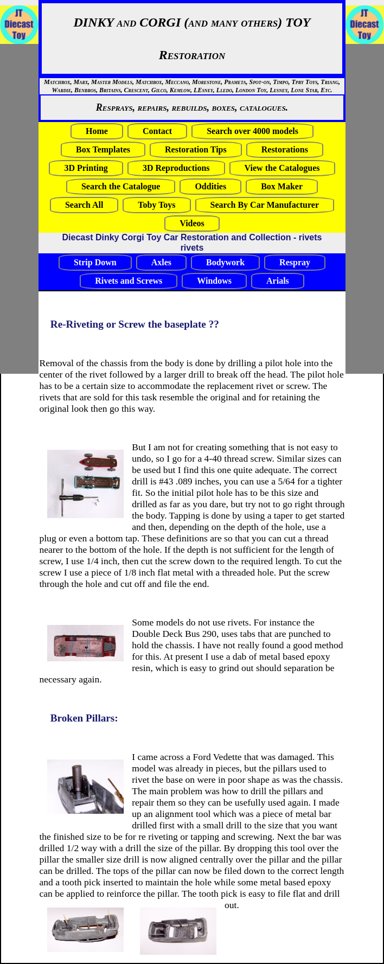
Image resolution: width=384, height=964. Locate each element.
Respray (294, 262)
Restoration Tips (196, 149)
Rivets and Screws (128, 280)
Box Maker (282, 186)
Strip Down (95, 262)
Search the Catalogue (120, 186)
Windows (214, 280)
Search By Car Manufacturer (264, 204)
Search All (84, 204)
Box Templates (103, 149)
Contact (157, 131)
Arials (277, 280)
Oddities (210, 186)
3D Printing (85, 168)
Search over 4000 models (252, 131)
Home (97, 131)
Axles (161, 262)
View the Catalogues (282, 168)
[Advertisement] (32, 209)
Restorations (284, 149)
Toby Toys (156, 204)
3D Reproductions (176, 168)
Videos (192, 223)
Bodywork (225, 262)
